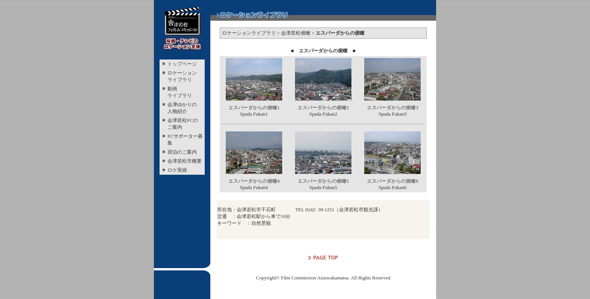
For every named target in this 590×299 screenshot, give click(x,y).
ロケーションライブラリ (249, 33)
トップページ (182, 64)
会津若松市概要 (184, 161)
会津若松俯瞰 (295, 33)
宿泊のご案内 (182, 152)
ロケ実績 (177, 170)
